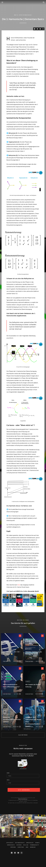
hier (19, 585)
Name (8, 773)
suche (44, 2)
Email (8, 780)
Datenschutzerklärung (22, 799)
